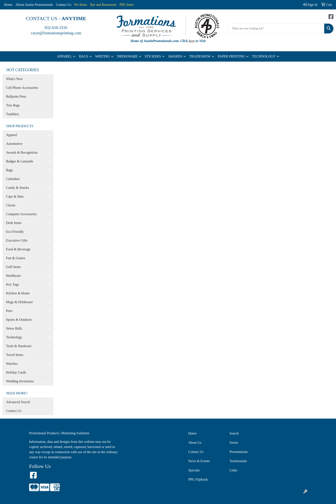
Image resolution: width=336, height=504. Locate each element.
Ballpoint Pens (16, 96)
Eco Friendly (15, 231)
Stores (234, 442)
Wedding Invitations (20, 381)
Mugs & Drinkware (19, 302)
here (192, 41)
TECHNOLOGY (263, 56)
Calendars (13, 179)
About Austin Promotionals (34, 4)
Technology (14, 337)
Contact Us (63, 4)
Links (233, 470)
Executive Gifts (16, 240)
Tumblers (12, 114)
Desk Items (13, 223)
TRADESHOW (200, 56)
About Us (195, 442)
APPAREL (64, 56)
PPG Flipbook (198, 479)
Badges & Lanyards (19, 161)
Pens (9, 311)
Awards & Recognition (22, 152)
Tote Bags (13, 105)
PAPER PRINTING (231, 56)
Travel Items (14, 355)
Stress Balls (14, 328)
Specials (194, 470)
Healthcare (13, 275)
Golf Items (13, 267)
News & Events (199, 461)
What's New (14, 79)
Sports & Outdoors (19, 319)
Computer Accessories (21, 214)
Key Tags (12, 284)
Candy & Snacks (17, 187)
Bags (9, 170)
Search (234, 433)
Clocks (10, 205)
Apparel (11, 135)
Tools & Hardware (19, 346)
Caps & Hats (15, 196)
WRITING (102, 56)
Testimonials (238, 461)
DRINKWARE (127, 56)
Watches (12, 363)
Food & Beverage (18, 249)
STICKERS (153, 56)
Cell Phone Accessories (22, 87)
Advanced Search (18, 402)
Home (8, 4)
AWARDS (175, 56)
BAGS (83, 56)
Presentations (239, 452)
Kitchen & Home (18, 293)
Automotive (14, 143)
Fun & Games (15, 258)
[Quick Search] (275, 28)
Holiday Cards (16, 372)
